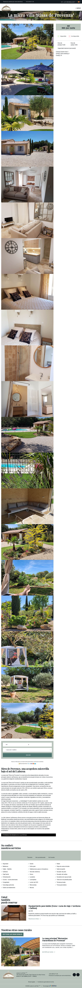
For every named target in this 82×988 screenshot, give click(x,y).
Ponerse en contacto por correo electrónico (59, 975)
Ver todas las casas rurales (12, 934)
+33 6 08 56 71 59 (52, 974)
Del (6, 744)
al (28, 744)
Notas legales (31, 982)
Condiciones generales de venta (46, 982)
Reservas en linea (35, 919)
